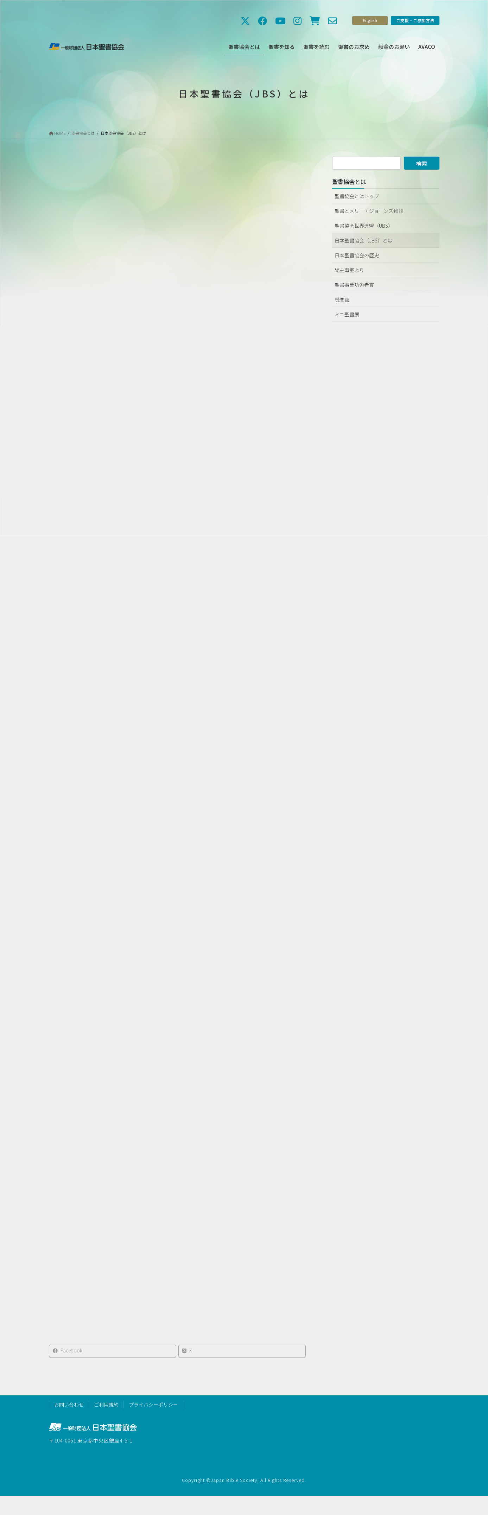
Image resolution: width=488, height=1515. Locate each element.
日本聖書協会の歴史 (357, 255)
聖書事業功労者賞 (354, 284)
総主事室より (349, 269)
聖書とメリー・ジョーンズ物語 (369, 210)
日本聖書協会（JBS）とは (363, 240)
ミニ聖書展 (347, 314)
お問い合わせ (69, 1404)
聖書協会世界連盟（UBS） (364, 225)
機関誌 (342, 299)
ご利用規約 (106, 1404)
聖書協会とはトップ (357, 196)
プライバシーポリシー (153, 1404)
